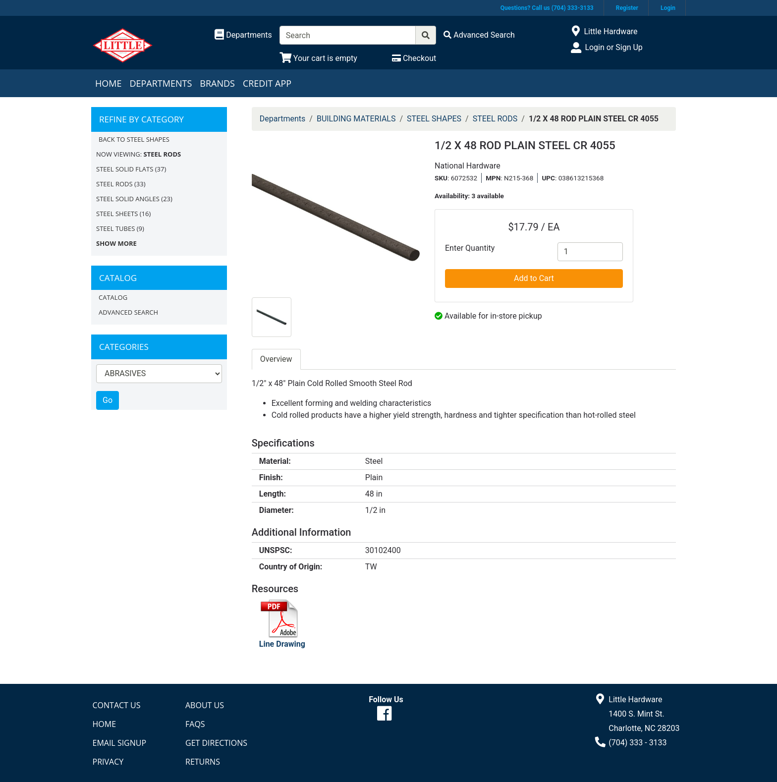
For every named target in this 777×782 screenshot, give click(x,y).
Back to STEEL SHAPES (134, 139)
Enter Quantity (470, 248)
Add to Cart (534, 278)
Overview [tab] (276, 359)
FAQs (195, 724)
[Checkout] (414, 58)
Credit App (267, 83)
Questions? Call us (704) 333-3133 (547, 7)
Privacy (108, 761)
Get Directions (216, 742)
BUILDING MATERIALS (356, 118)
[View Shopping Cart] (318, 58)
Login (668, 7)
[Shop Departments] (243, 35)
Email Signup (120, 742)
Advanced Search (128, 312)
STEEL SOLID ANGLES (128, 198)
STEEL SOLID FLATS (124, 169)
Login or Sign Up (613, 47)
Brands (217, 83)
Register (627, 7)
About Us (204, 705)
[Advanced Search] (479, 35)
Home (108, 83)
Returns (202, 761)
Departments (160, 83)
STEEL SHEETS (117, 213)
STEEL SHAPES (434, 118)
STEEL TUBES (115, 228)
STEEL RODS (114, 183)
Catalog (113, 297)
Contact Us (117, 705)
